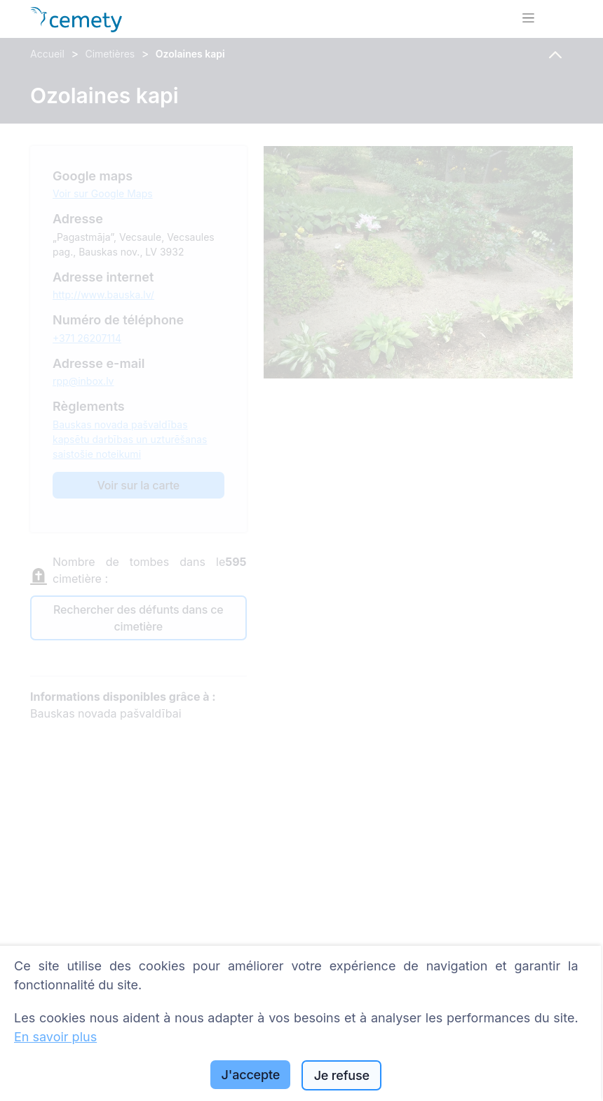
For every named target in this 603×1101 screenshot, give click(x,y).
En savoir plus (55, 1036)
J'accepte (251, 1074)
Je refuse (342, 1075)
